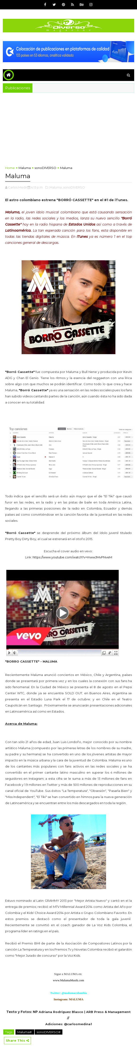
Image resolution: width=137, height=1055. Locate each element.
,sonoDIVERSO (73, 186)
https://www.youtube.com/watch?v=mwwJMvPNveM (72, 556)
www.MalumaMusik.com (68, 979)
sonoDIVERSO (45, 168)
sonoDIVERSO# (49, 1031)
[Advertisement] (68, 128)
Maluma (25, 168)
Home (10, 168)
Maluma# (24, 1031)
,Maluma (55, 186)
